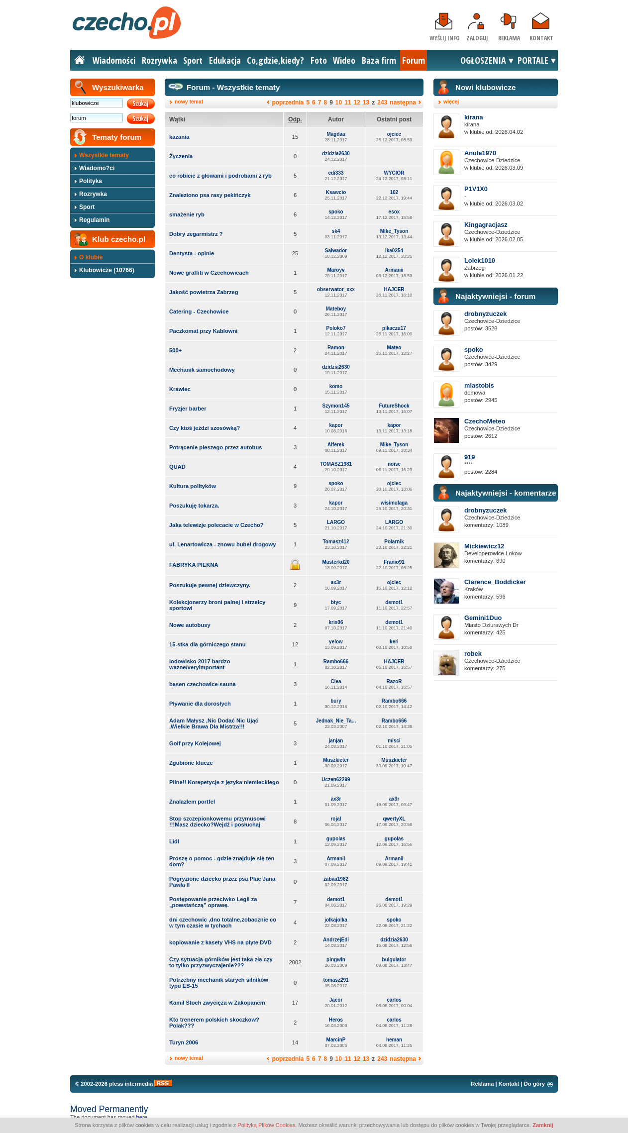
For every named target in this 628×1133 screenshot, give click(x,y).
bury (335, 701)
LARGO (336, 522)
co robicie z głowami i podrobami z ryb (220, 176)
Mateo (394, 347)
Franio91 (394, 562)
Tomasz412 (335, 541)
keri (394, 641)
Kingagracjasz (486, 224)
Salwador (336, 250)
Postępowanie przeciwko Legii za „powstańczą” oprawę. (213, 902)
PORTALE (533, 60)
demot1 (394, 602)
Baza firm (379, 60)
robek (473, 653)
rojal (335, 819)
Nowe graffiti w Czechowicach (209, 273)
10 (338, 102)
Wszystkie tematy (104, 155)
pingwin (335, 959)
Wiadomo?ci (96, 168)
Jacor (336, 1000)
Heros (336, 1020)
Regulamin (94, 220)
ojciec (394, 134)
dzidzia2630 (336, 153)
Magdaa (335, 134)
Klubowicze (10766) (106, 270)
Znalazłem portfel (192, 802)
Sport (193, 60)
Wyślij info (444, 38)
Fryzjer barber (188, 409)
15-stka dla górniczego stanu (207, 644)
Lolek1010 (479, 260)
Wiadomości (114, 60)
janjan (336, 740)
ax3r (336, 582)
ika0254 (394, 250)
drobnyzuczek (485, 313)
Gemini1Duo (483, 617)
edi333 (335, 173)
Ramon (335, 347)
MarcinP (336, 1039)
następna (403, 102)
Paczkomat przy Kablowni (203, 331)
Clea (335, 681)
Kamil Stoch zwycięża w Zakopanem (217, 1003)
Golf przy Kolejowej (195, 743)
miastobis (479, 385)
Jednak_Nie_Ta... (336, 720)
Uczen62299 (335, 779)
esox (394, 211)
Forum (413, 60)
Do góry (534, 1084)
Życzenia (181, 156)
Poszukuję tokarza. (194, 506)
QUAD (177, 467)
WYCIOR (394, 173)
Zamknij (542, 1125)
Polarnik (394, 541)
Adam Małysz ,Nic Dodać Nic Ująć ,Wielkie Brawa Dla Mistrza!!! (213, 723)
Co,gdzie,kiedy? (275, 60)
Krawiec (180, 389)
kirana (473, 117)
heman (394, 1039)
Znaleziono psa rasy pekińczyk (210, 195)
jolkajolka (335, 920)
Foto (319, 60)
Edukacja (225, 60)
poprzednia (288, 102)
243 (382, 102)
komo (336, 386)
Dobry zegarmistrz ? (196, 234)
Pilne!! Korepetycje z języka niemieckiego (224, 782)
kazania (179, 137)
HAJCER (394, 289)
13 (366, 102)
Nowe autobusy (189, 625)
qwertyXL (394, 819)
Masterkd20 (335, 562)
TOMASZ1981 (336, 464)
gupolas (335, 838)
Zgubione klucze (191, 763)
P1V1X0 (476, 189)
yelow (336, 641)
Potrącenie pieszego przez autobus (215, 447)
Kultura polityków (192, 486)
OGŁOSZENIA (483, 60)
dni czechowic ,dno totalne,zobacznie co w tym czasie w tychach (222, 922)
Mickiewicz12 (484, 546)
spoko (335, 211)
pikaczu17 (394, 328)
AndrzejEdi (336, 939)
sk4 (336, 231)
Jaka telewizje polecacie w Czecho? (216, 525)
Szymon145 (335, 406)
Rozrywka (159, 60)
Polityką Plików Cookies (266, 1125)
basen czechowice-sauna (202, 684)
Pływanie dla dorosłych (200, 704)
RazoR (394, 681)
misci (394, 740)
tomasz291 (335, 980)
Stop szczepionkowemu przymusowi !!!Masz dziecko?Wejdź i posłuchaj (217, 821)
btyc (336, 602)
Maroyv (335, 270)
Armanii (394, 270)
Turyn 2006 (183, 1042)
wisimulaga (394, 503)
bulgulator (394, 959)
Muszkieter (336, 760)
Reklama (509, 38)
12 (357, 102)
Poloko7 (336, 328)
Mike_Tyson (394, 231)
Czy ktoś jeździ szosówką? (204, 428)
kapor (335, 425)
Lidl (174, 841)
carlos (394, 1000)
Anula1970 (480, 153)
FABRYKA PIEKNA (193, 565)
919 (469, 457)
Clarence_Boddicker (495, 582)
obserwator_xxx (336, 289)
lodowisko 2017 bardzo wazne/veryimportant (199, 664)
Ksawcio (336, 192)
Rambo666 (336, 661)
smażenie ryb (187, 214)
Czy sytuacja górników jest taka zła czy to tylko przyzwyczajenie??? (221, 962)
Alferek (335, 444)
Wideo (344, 60)
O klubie (91, 257)
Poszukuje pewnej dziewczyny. (209, 585)
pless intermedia (131, 1084)
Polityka (90, 181)
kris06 (336, 622)
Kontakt (541, 38)
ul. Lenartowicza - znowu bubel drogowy (222, 544)
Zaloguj (477, 38)
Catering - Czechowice (198, 311)
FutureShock (394, 406)
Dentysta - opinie (191, 253)
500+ (175, 350)
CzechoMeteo (484, 421)
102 (394, 192)
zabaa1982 (335, 879)
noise (394, 464)
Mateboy (336, 308)
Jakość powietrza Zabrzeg (203, 292)
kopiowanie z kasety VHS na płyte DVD (220, 942)
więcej (451, 101)
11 (347, 102)
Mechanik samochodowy (202, 370)
